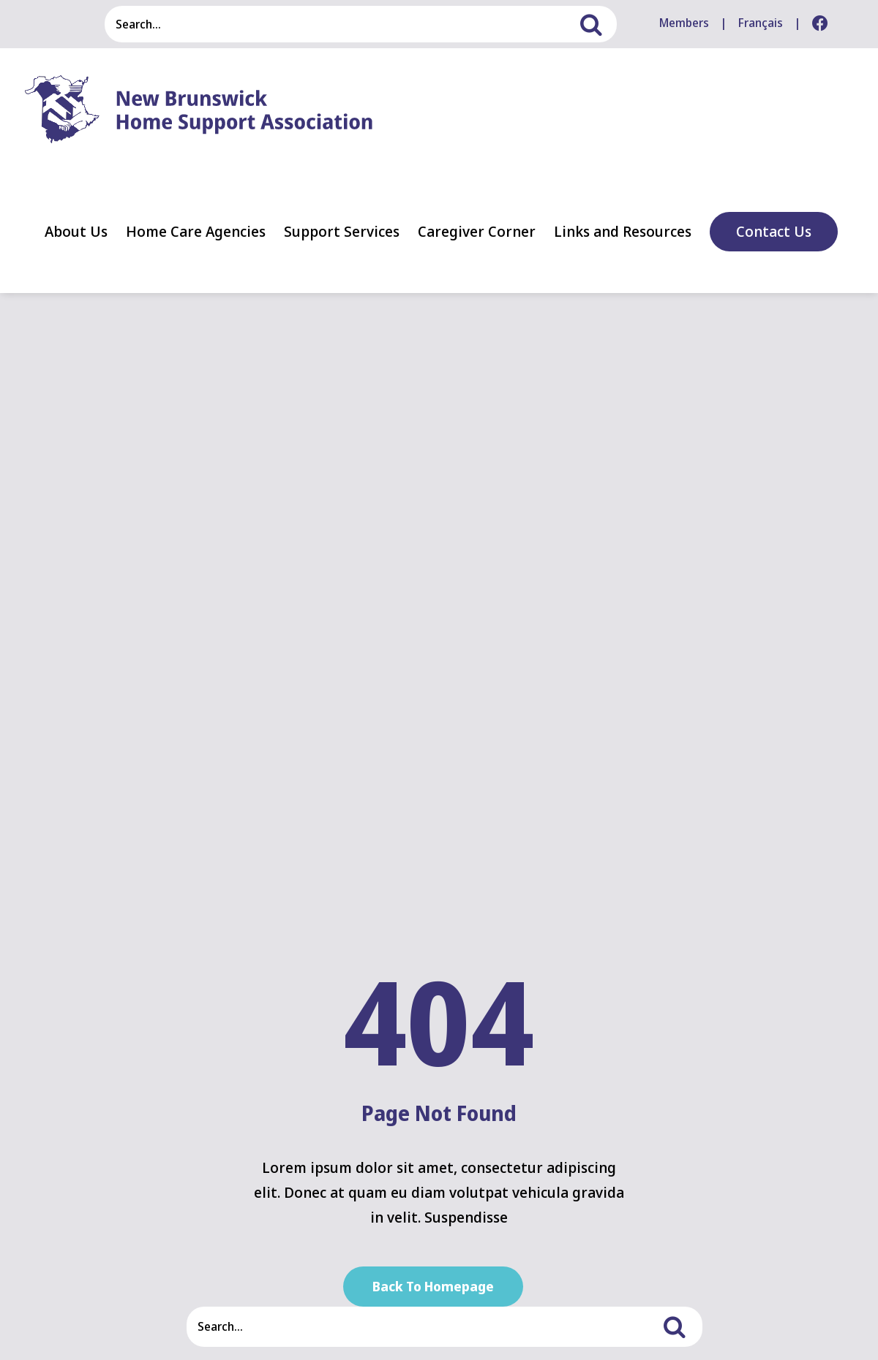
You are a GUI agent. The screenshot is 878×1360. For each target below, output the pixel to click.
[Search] (598, 24)
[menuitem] (760, 23)
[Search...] (342, 24)
